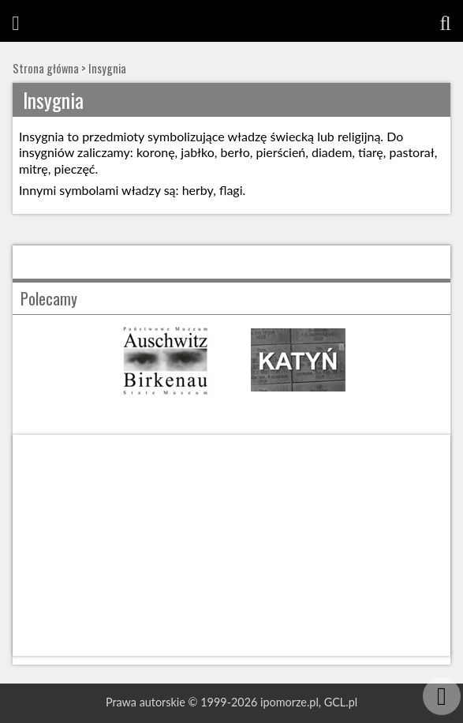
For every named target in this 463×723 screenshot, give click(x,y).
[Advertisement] (231, 545)
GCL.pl (340, 702)
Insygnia (107, 68)
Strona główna (46, 68)
